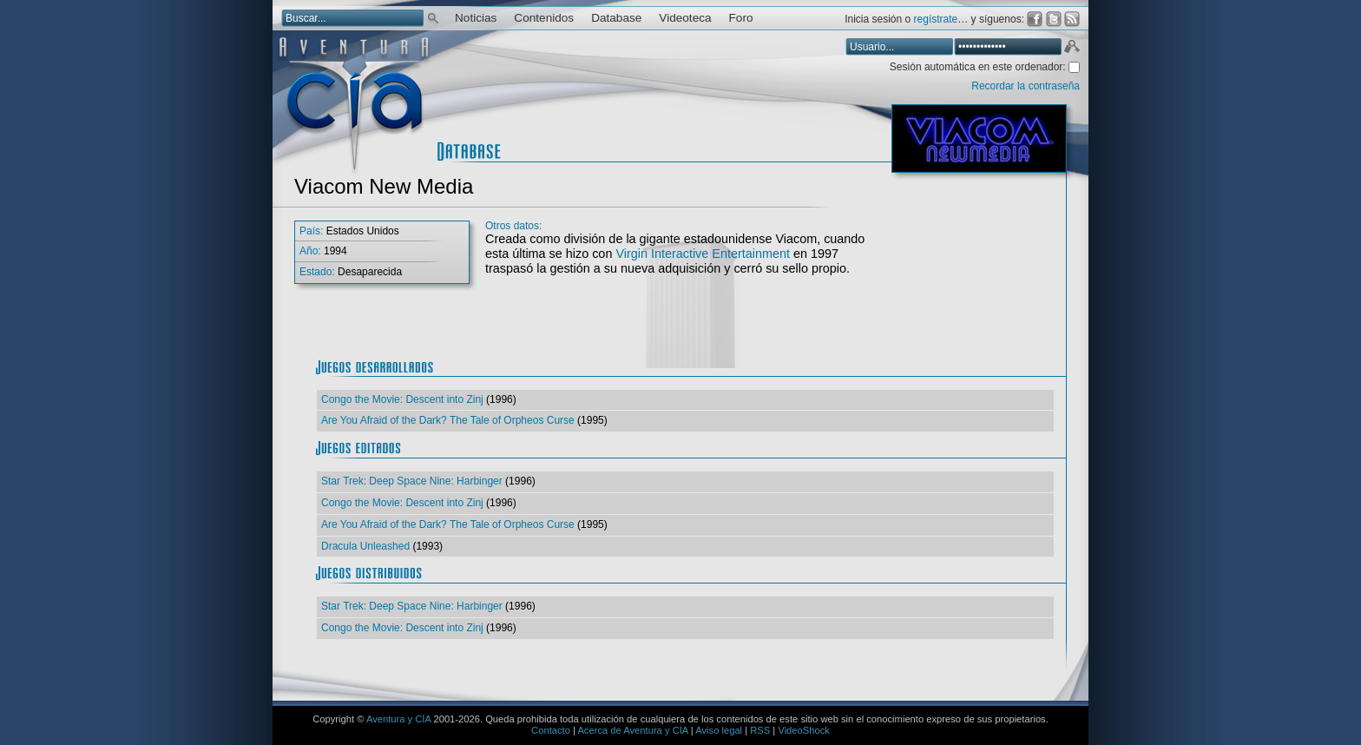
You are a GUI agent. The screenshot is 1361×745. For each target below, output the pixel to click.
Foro (741, 17)
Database (616, 17)
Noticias (475, 17)
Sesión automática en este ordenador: (979, 67)
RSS (760, 730)
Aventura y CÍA (398, 719)
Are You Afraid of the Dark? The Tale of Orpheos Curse (448, 420)
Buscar (433, 17)
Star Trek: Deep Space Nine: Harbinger (412, 481)
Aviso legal (718, 730)
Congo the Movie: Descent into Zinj (402, 399)
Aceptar (1071, 48)
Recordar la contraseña (1025, 86)
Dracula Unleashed (365, 546)
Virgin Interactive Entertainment (702, 253)
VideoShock (804, 730)
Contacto (550, 730)
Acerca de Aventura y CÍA (632, 730)
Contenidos (544, 17)
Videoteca (685, 17)
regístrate (936, 19)
